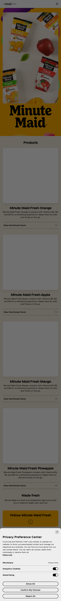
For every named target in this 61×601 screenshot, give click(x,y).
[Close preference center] (57, 532)
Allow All (30, 584)
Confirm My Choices (30, 590)
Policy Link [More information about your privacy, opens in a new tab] (7, 555)
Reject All (30, 596)
